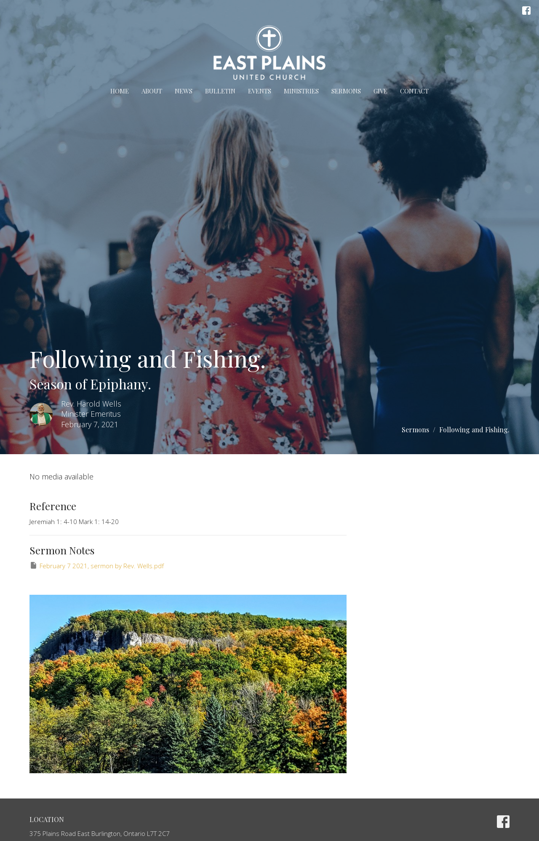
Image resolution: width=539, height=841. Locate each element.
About (151, 91)
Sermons (346, 91)
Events (259, 91)
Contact (414, 91)
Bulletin (220, 91)
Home (119, 91)
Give (380, 91)
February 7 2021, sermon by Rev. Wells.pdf (96, 565)
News (183, 91)
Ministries (301, 91)
